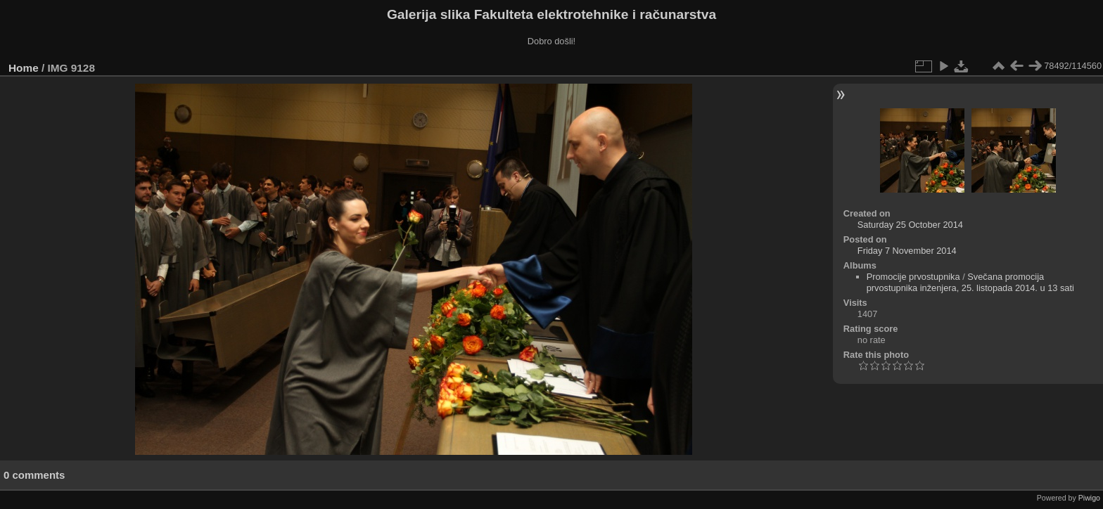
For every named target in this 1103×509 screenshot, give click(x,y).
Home (23, 68)
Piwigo (1089, 498)
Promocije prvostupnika (913, 276)
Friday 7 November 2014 (907, 250)
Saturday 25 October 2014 (910, 224)
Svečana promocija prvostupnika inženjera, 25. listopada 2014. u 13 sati (970, 282)
